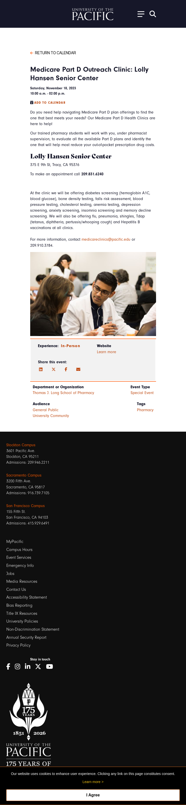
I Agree (93, 795)
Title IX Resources (21, 613)
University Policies (22, 621)
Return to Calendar (53, 52)
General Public (45, 410)
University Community (51, 415)
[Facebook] (66, 369)
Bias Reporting (19, 605)
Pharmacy (145, 410)
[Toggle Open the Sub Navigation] (139, 14)
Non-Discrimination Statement (32, 629)
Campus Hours (19, 549)
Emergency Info (20, 565)
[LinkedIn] (41, 369)
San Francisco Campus (25, 506)
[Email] (78, 369)
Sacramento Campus (24, 475)
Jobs (10, 573)
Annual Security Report (26, 637)
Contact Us (16, 589)
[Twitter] (54, 369)
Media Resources (21, 581)
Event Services (18, 557)
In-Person (70, 346)
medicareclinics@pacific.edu (106, 239)
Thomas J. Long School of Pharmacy (63, 393)
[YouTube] (51, 666)
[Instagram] (19, 666)
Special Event (142, 393)
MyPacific (14, 541)
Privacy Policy (18, 645)
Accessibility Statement (26, 597)
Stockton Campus (20, 445)
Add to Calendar (49, 102)
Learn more (106, 352)
